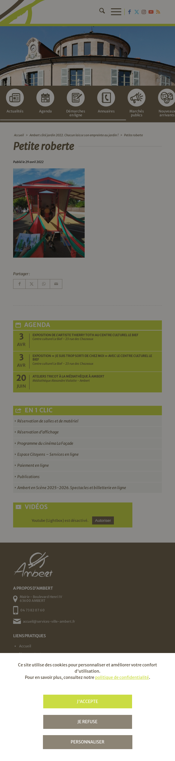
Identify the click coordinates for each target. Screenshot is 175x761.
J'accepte (87, 701)
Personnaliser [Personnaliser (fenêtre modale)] (87, 742)
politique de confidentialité (122, 677)
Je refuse (87, 721)
